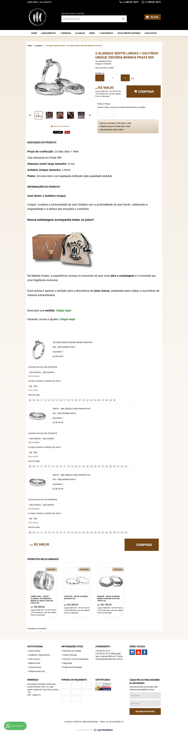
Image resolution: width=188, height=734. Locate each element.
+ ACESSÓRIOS (106, 33)
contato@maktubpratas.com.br (109, 659)
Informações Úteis (72, 646)
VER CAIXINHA (34, 376)
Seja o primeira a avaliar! (104, 67)
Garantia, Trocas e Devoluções (75, 659)
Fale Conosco (45, 2)
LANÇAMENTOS (48, 33)
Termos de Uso (35, 667)
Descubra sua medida (72, 650)
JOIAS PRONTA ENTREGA (129, 33)
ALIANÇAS (80, 33)
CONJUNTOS (151, 33)
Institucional (35, 646)
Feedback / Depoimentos (39, 655)
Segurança (67, 663)
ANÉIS (92, 33)
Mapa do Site (34, 663)
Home (34, 33)
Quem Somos (32, 2)
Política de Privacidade (72, 667)
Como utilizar (33, 390)
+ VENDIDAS (65, 33)
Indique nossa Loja (37, 671)
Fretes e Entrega (70, 655)
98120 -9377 (131, 2)
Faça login (80, 13)
